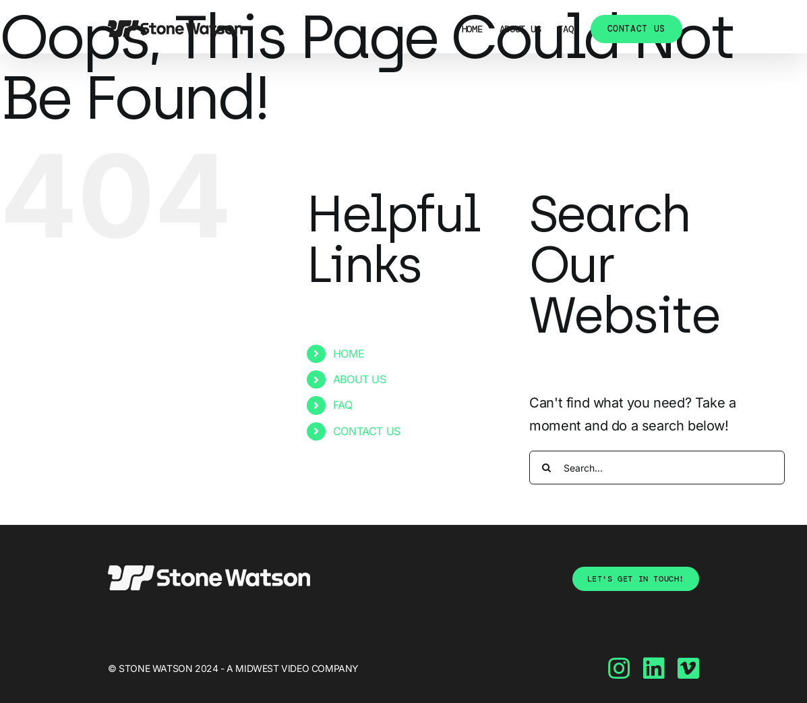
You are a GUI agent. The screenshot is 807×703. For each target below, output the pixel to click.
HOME (348, 353)
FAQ (343, 405)
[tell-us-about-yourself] (635, 579)
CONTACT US (366, 431)
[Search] (546, 467)
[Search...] (657, 467)
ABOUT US (359, 379)
